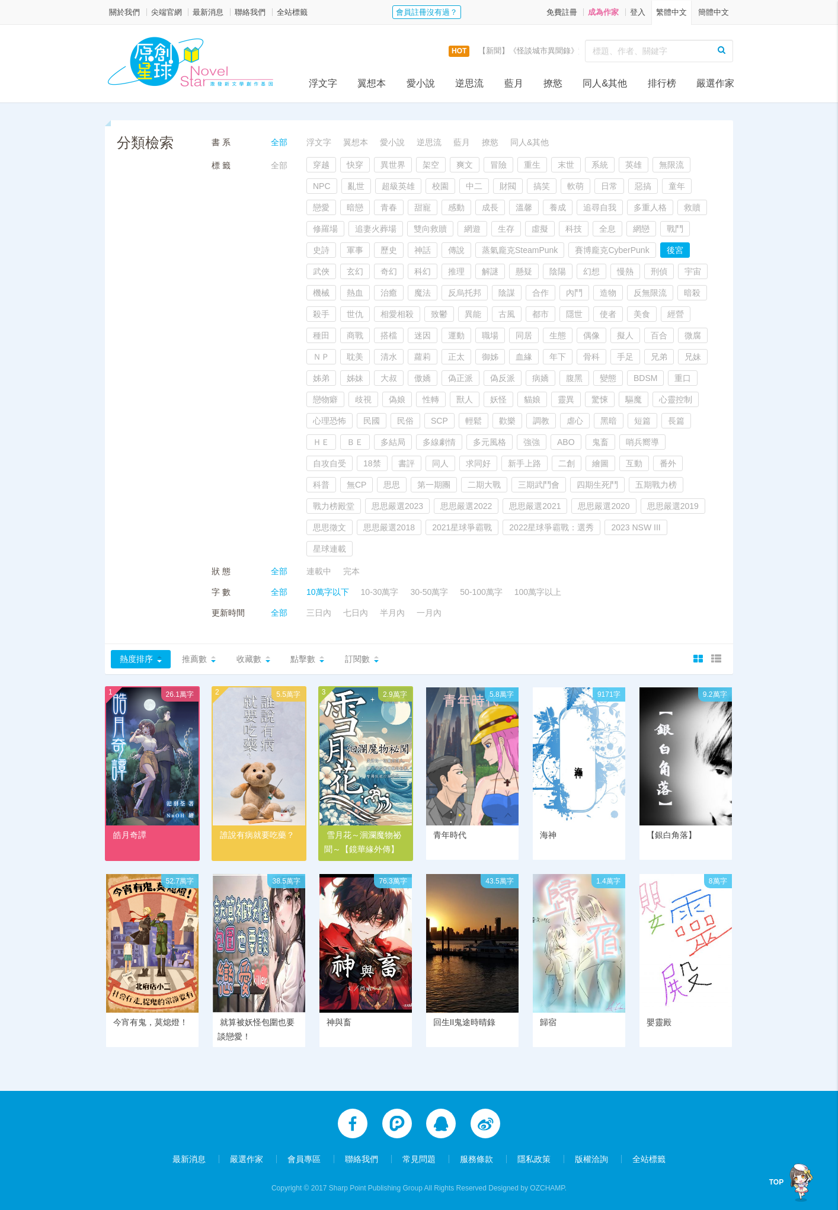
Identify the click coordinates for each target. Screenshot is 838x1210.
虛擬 (540, 228)
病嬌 (540, 378)
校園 (440, 186)
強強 (531, 442)
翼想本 (371, 83)
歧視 (363, 399)
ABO (566, 442)
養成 (557, 207)
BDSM (645, 378)
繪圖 (600, 463)
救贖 (692, 207)
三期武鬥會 (538, 484)
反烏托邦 (464, 292)
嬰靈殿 (659, 1022)
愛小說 (421, 83)
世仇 (355, 314)
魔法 (422, 292)
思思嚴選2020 (603, 506)
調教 (541, 420)
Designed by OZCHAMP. (527, 1187)
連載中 (318, 571)
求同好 (478, 463)
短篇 (642, 420)
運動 (456, 335)
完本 (351, 571)
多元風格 (489, 442)
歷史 (388, 250)
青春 (388, 207)
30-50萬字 (429, 592)
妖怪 (498, 399)
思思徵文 (329, 527)
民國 (371, 420)
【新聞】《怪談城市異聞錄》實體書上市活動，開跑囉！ (574, 50)
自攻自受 (329, 463)
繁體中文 (671, 12)
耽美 (355, 356)
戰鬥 (675, 228)
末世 (566, 164)
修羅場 (325, 228)
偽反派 (502, 378)
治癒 (388, 292)
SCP (439, 420)
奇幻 (388, 271)
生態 (557, 335)
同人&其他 (605, 83)
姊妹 (355, 378)
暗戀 (355, 207)
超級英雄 (398, 186)
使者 (608, 314)
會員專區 (304, 1158)
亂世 (356, 186)
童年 (677, 186)
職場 (490, 335)
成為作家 (603, 12)
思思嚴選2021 (535, 506)
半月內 (392, 612)
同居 (524, 335)
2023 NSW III (635, 527)
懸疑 (524, 271)
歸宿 (548, 1022)
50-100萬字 (481, 592)
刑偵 (659, 271)
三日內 (318, 612)
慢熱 (625, 271)
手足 (625, 356)
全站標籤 (292, 12)
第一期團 (433, 484)
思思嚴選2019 (673, 506)
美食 (642, 314)
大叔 (388, 378)
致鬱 (439, 314)
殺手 (321, 314)
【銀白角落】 (671, 835)
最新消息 (208, 12)
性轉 (431, 399)
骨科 (591, 356)
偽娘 (397, 399)
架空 (431, 164)
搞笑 (541, 186)
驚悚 (599, 399)
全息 (607, 228)
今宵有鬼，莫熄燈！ (150, 1022)
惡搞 (643, 186)
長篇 (676, 420)
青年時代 (449, 835)
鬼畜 (600, 442)
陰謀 (506, 292)
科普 (321, 484)
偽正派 (460, 378)
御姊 (490, 356)
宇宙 (693, 271)
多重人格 (650, 207)
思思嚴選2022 (466, 506)
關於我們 (124, 12)
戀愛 (321, 207)
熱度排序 (136, 659)
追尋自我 (599, 207)
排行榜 (662, 83)
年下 (557, 356)
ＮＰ (321, 356)
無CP (356, 484)
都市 (540, 314)
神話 (422, 250)
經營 (675, 314)
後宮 (675, 250)
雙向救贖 (430, 228)
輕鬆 (473, 420)
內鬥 (574, 292)
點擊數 (302, 659)
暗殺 (692, 292)
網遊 (472, 228)
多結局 (392, 442)
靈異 (566, 399)
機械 (321, 292)
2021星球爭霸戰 (462, 527)
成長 (490, 207)
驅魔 (633, 399)
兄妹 (693, 356)
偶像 (591, 335)
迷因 (422, 335)
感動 (456, 207)
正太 (456, 356)
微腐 (693, 335)
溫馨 (524, 207)
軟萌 (575, 186)
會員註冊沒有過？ (427, 12)
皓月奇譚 (129, 835)
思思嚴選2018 (389, 527)
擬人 (625, 335)
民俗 (405, 420)
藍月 (513, 83)
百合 (659, 335)
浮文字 (323, 83)
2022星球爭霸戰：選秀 (551, 527)
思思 (391, 484)
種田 (321, 335)
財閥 (508, 186)
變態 (608, 378)
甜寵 (422, 207)
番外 (668, 463)
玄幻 (355, 271)
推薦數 (194, 659)
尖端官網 (166, 12)
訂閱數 (357, 659)
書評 (406, 463)
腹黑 (574, 378)
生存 (506, 228)
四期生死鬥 (597, 484)
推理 (456, 271)
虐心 (575, 420)
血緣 (524, 356)
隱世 (574, 314)
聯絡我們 (250, 12)
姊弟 (321, 378)
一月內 (429, 612)
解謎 (490, 271)
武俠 (321, 271)
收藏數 (248, 659)
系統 (599, 164)
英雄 (633, 164)
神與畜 (339, 1022)
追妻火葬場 (375, 228)
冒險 (498, 164)
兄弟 (659, 356)
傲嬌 (422, 378)
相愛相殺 (397, 314)
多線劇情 (439, 442)
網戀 (641, 228)
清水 (388, 356)
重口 (682, 378)
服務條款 (476, 1158)
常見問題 (419, 1158)
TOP (776, 1182)
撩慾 (552, 83)
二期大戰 (484, 484)
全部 (279, 142)
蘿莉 (422, 356)
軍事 (355, 250)
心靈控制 (675, 399)
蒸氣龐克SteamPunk (520, 250)
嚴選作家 (715, 83)
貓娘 (532, 399)
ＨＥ (321, 442)
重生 (532, 164)
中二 (474, 186)
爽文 (464, 164)
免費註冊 (561, 12)
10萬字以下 (327, 592)
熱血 (355, 292)
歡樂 (507, 420)
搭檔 (388, 335)
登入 (637, 12)
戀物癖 (325, 399)
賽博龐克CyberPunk (612, 250)
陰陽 (557, 271)
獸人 (464, 399)
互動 (634, 463)
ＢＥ (355, 442)
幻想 (591, 271)
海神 (548, 835)
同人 (440, 463)
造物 (608, 292)
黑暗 (608, 420)
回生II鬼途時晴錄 (464, 1022)
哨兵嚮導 (642, 442)
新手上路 (524, 463)
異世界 (392, 164)
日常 (609, 186)
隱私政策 (534, 1158)
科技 (573, 228)
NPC (322, 186)
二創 (566, 463)
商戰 (355, 335)
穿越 (321, 164)
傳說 (456, 250)
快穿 (355, 164)
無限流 (671, 164)
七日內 (355, 612)
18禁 (372, 463)
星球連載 (329, 548)
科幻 (422, 271)
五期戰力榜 (656, 484)
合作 (540, 292)
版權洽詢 (591, 1158)
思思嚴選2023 (397, 506)
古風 (506, 314)
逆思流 (469, 83)
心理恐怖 (329, 420)
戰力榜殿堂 (333, 506)
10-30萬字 (380, 592)
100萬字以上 (537, 592)
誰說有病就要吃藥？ (257, 835)
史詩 (321, 250)
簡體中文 (713, 12)
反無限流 (650, 292)
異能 (473, 314)
